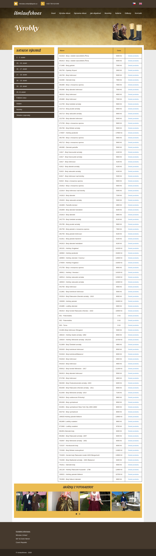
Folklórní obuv (21, 98)
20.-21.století (21, 92)
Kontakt (138, 13)
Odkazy (128, 13)
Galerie (118, 13)
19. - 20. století (21, 86)
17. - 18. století (21, 75)
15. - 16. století (21, 63)
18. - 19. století (21, 80)
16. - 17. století (21, 69)
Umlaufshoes (27, 13)
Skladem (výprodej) (23, 115)
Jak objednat (95, 13)
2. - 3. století (20, 57)
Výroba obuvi (64, 13)
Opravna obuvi (80, 13)
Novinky (108, 13)
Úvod (53, 13)
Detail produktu (133, 56)
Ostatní (19, 104)
